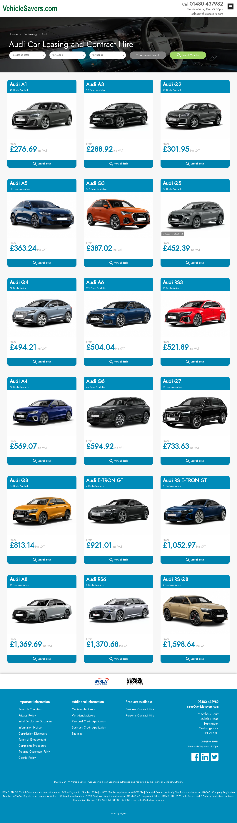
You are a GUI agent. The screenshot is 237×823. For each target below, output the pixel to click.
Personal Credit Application (89, 721)
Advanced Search (147, 55)
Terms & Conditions (31, 709)
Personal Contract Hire (140, 715)
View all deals (42, 164)
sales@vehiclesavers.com (202, 706)
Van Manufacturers (83, 715)
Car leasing (30, 34)
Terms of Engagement (32, 739)
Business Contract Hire (140, 709)
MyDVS (124, 813)
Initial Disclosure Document (35, 721)
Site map (77, 733)
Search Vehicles (188, 55)
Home (14, 34)
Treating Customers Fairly (34, 751)
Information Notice (30, 727)
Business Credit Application (89, 727)
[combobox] (27, 55)
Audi (44, 34)
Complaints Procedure (32, 746)
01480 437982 (202, 6)
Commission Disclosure (33, 733)
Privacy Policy (27, 715)
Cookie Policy (27, 758)
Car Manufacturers (83, 709)
